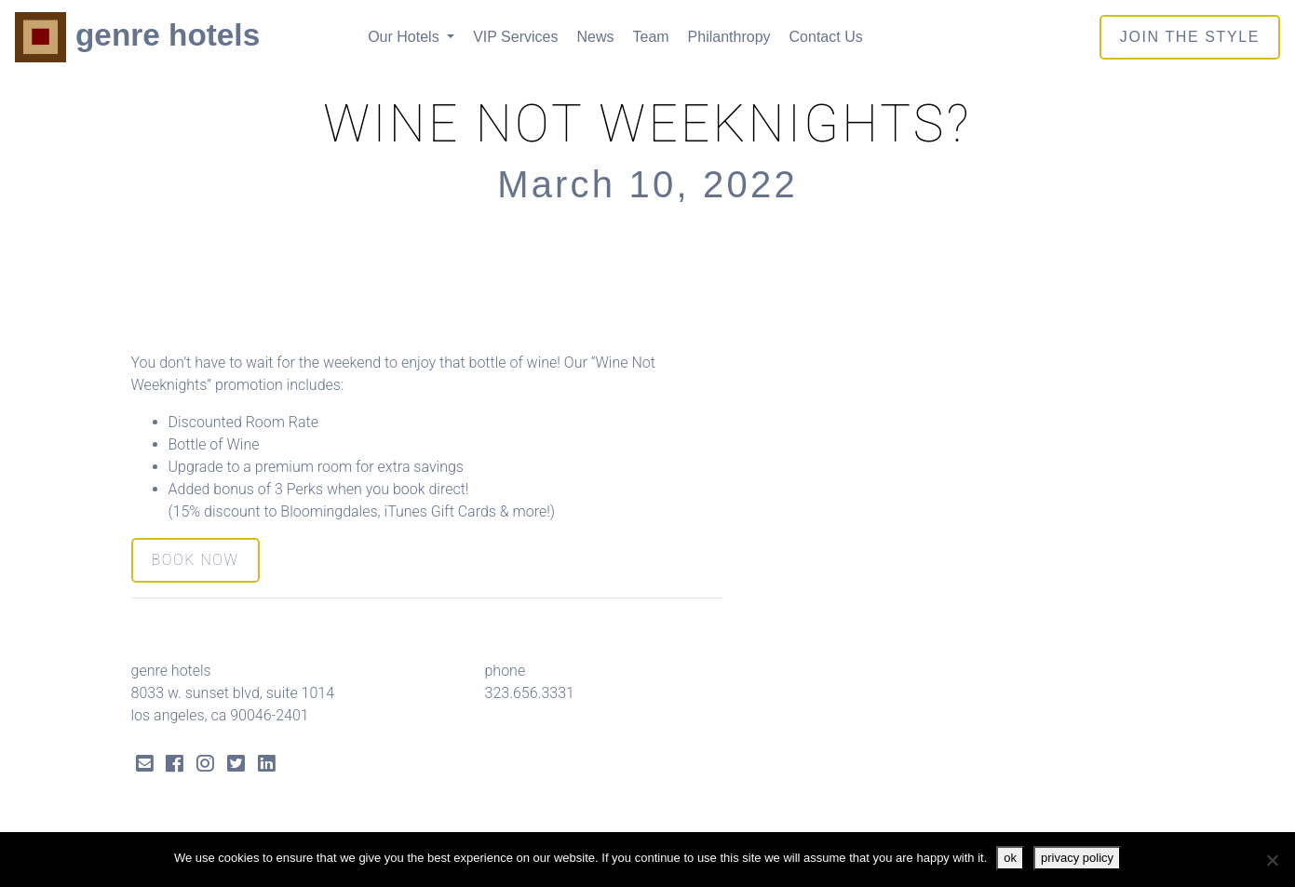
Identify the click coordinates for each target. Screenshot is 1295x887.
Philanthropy (729, 37)
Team (650, 37)
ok (1010, 858)
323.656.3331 (529, 693)
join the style (1190, 37)
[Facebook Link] (174, 765)
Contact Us (826, 37)
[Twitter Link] (236, 765)
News (595, 37)
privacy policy (1077, 858)
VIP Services (515, 37)
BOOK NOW (195, 560)
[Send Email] (144, 765)
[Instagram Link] (205, 765)
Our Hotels (405, 37)
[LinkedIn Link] (266, 765)
